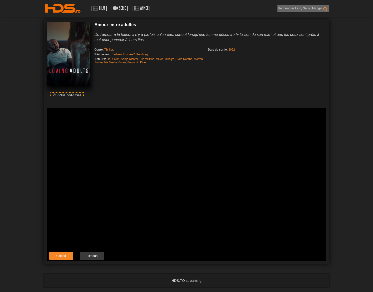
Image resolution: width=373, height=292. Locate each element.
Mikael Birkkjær (165, 59)
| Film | (99, 8)
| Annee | (141, 8)
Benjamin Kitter (137, 62)
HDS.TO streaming (186, 280)
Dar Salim (113, 59)
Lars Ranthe (184, 59)
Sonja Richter (129, 59)
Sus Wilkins (146, 59)
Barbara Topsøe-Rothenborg (130, 54)
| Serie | (120, 8)
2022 (232, 49)
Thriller (108, 49)
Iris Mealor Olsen (115, 62)
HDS (63, 8)
